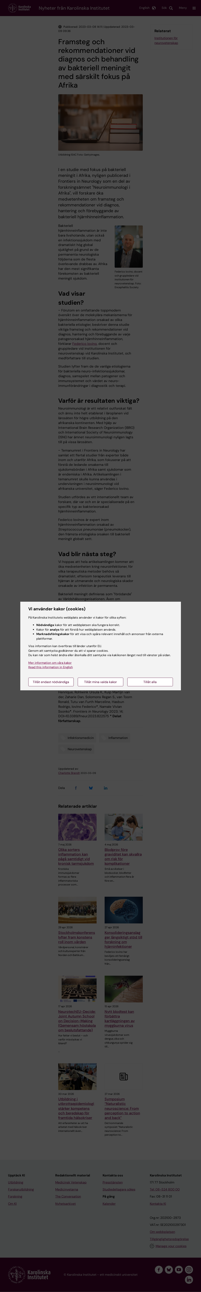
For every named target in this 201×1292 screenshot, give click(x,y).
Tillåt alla (150, 682)
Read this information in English (50, 667)
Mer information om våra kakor (50, 663)
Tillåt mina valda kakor (100, 682)
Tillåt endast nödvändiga (51, 682)
